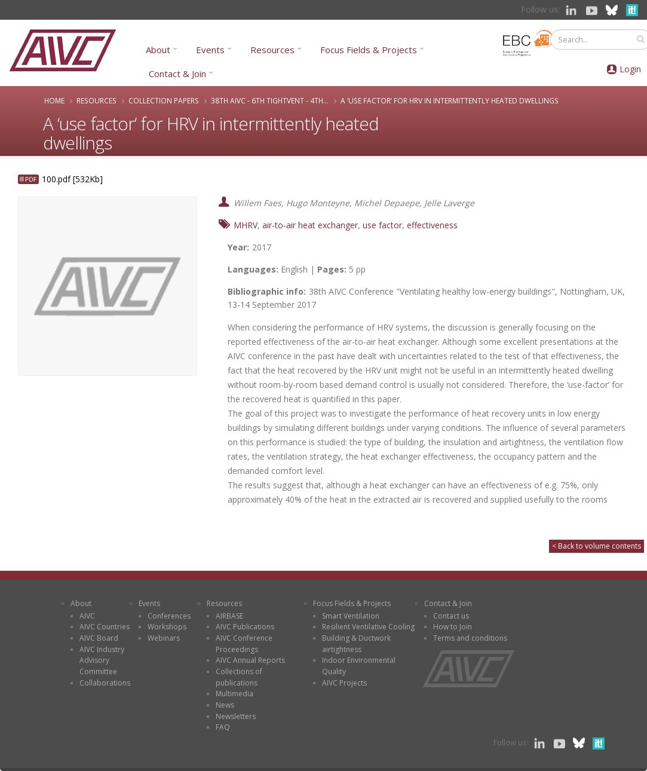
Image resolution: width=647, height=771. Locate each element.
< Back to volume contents (596, 546)
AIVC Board (98, 638)
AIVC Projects (344, 683)
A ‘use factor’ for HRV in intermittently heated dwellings (450, 100)
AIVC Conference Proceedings (244, 643)
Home (54, 100)
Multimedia (234, 694)
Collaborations (104, 683)
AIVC (87, 616)
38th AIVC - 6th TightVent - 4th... (270, 100)
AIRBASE (229, 616)
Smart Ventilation (350, 616)
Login (630, 69)
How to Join (452, 627)
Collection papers (163, 100)
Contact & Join (177, 73)
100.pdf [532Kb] (72, 179)
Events (210, 50)
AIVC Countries (104, 627)
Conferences (169, 616)
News (225, 705)
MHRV (245, 225)
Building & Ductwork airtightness (356, 643)
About (158, 50)
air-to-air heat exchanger (310, 225)
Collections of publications (239, 677)
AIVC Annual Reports (250, 660)
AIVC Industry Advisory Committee (101, 660)
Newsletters (236, 716)
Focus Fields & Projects (368, 50)
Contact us (451, 616)
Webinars (164, 638)
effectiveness (432, 225)
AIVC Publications (245, 627)
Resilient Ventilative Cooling (368, 627)
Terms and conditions (470, 638)
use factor (382, 225)
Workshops (167, 627)
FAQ (223, 727)
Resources (272, 50)
